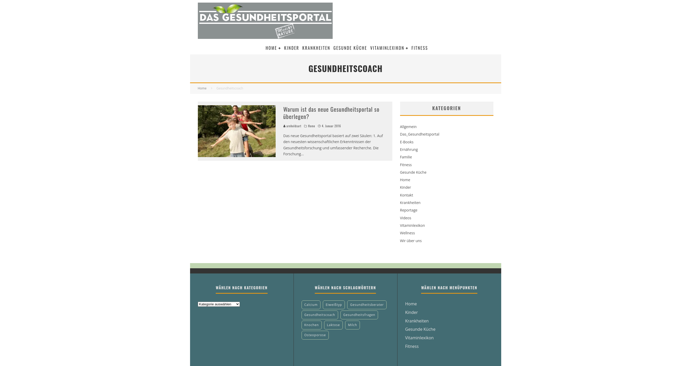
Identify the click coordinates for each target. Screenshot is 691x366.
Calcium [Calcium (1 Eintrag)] (311, 304)
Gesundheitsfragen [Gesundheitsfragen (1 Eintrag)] (359, 315)
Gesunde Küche (350, 48)
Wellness (407, 232)
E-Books (407, 141)
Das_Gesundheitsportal (419, 134)
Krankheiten (316, 48)
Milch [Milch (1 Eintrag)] (352, 325)
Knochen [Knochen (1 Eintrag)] (311, 325)
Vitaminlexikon (387, 48)
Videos (405, 217)
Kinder (291, 48)
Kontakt (406, 195)
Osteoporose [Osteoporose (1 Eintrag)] (315, 335)
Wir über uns (411, 240)
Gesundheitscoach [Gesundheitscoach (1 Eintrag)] (319, 315)
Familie (406, 156)
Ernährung (409, 149)
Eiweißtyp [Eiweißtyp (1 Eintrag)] (334, 304)
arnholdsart (292, 126)
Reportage (408, 210)
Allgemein (408, 126)
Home (271, 48)
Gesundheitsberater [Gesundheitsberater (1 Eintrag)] (367, 304)
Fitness (419, 48)
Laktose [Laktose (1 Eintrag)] (333, 325)
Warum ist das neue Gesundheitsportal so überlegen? (331, 113)
